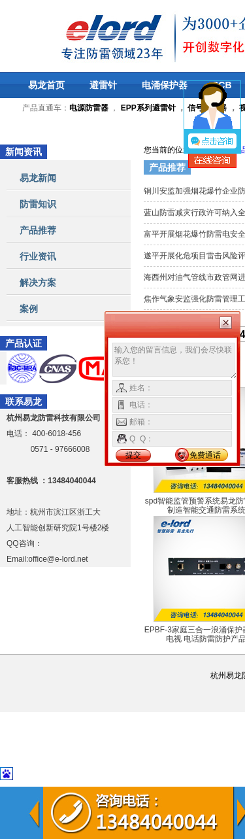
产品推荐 (38, 230)
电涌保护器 (165, 85)
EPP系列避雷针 (148, 107)
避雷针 (103, 85)
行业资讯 (38, 256)
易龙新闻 (38, 178)
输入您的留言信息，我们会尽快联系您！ (175, 361)
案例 (29, 308)
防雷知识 (38, 204)
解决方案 (38, 282)
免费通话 (205, 455)
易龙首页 (46, 85)
